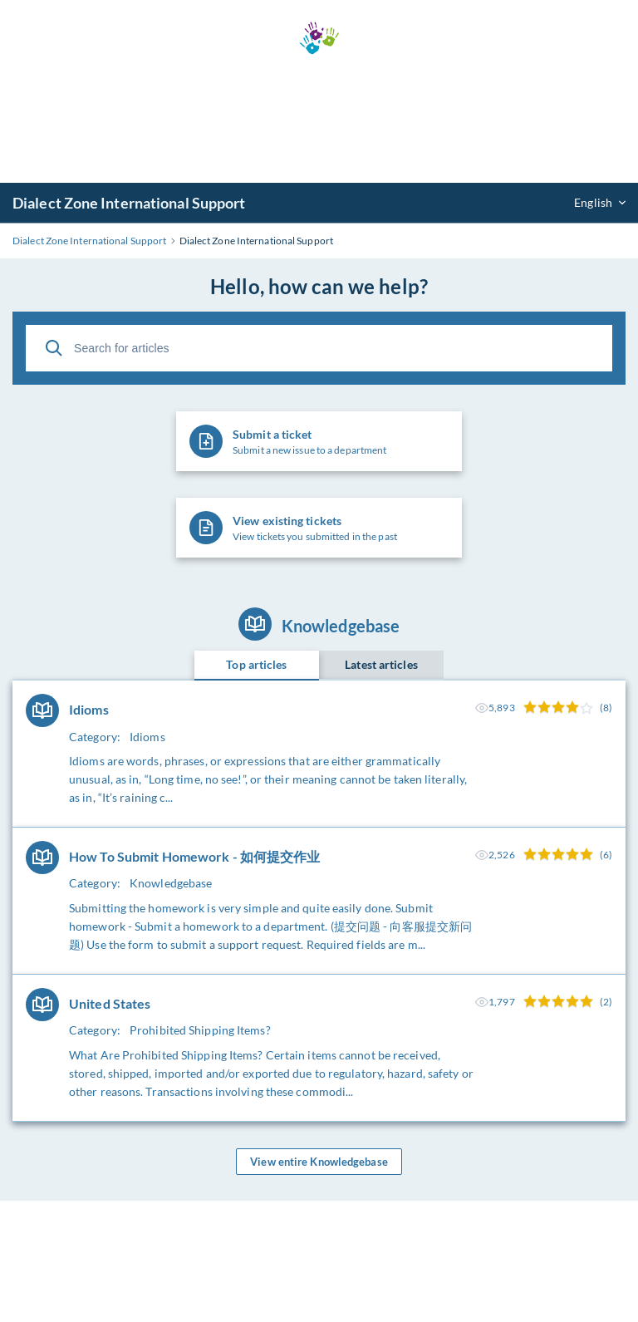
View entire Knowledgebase (319, 1161)
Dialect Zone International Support (128, 203)
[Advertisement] (319, 118)
